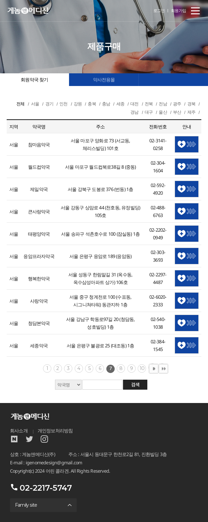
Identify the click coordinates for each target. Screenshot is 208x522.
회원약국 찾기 (34, 80)
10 (142, 368)
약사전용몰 (104, 80)
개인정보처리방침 (55, 431)
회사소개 (19, 431)
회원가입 (178, 10)
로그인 (159, 10)
